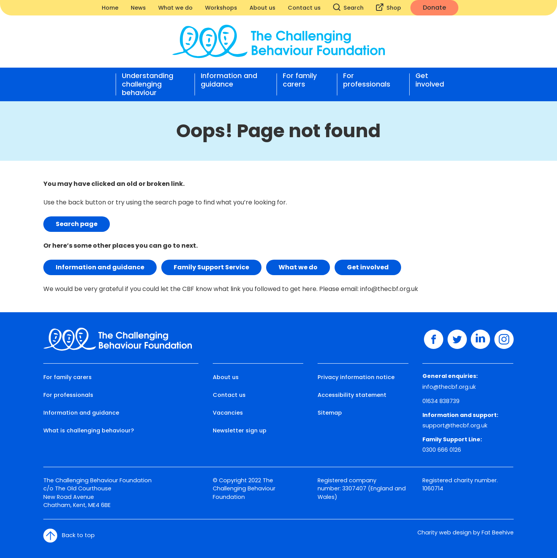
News (138, 8)
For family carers (300, 80)
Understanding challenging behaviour (147, 84)
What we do (175, 8)
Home (110, 8)
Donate (434, 7)
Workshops (221, 8)
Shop (388, 7)
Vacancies (228, 413)
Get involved (429, 80)
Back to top (69, 536)
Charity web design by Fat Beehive (465, 532)
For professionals (366, 80)
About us (262, 8)
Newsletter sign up (240, 430)
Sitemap (330, 413)
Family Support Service (211, 267)
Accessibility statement (352, 395)
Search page (76, 223)
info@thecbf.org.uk (389, 288)
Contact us (304, 8)
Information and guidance (229, 80)
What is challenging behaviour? (88, 430)
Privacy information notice (356, 377)
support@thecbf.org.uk (454, 425)
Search (348, 7)
